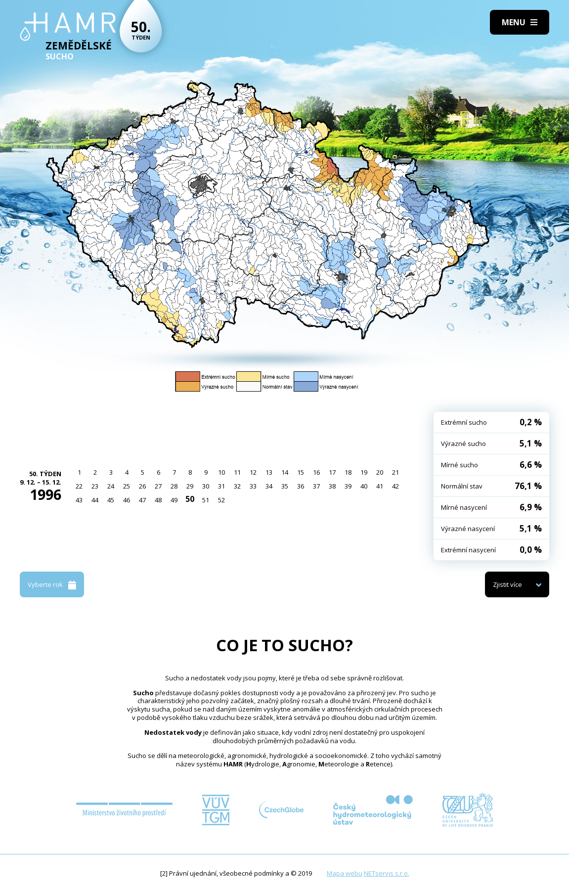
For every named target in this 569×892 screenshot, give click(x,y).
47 (142, 499)
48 (158, 499)
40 (363, 486)
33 (253, 486)
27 (158, 486)
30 (205, 486)
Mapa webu (344, 873)
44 (94, 499)
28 (174, 486)
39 (348, 486)
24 (110, 486)
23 (94, 486)
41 (379, 486)
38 (332, 486)
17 (332, 472)
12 (253, 472)
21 (395, 472)
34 (268, 486)
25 (126, 486)
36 (300, 486)
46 (126, 499)
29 (189, 486)
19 (363, 472)
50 (189, 498)
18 (348, 472)
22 (79, 486)
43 (79, 499)
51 (205, 499)
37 (316, 486)
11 (237, 472)
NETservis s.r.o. (386, 873)
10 (221, 472)
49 (174, 499)
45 (110, 499)
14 (284, 472)
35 (284, 486)
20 (379, 472)
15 (300, 472)
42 (395, 486)
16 (316, 472)
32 (237, 486)
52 (221, 499)
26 (142, 486)
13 (268, 472)
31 (221, 486)
